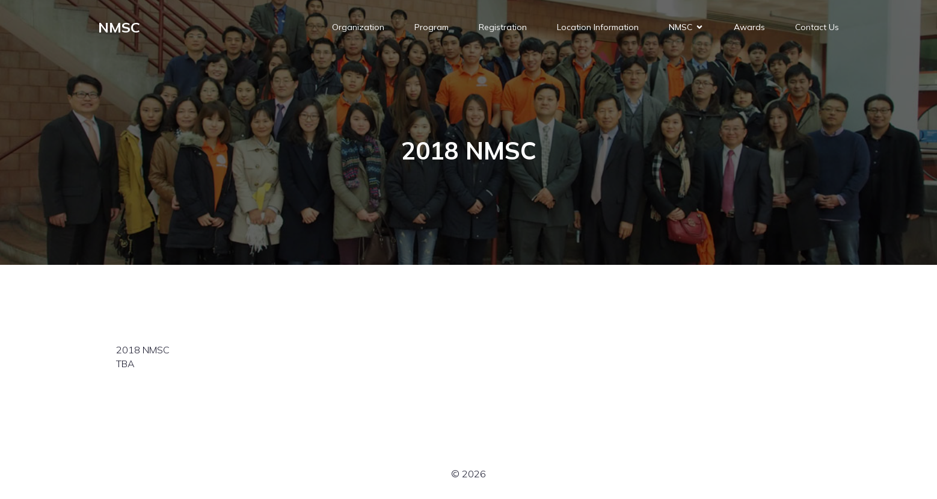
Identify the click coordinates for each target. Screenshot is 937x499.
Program (431, 27)
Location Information (598, 27)
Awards (749, 27)
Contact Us (817, 27)
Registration (503, 27)
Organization (358, 27)
